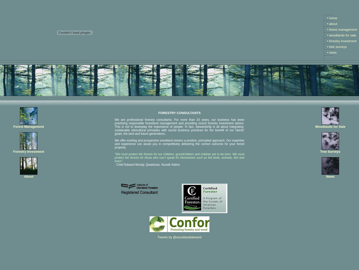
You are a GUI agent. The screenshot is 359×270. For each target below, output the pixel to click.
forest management (343, 29)
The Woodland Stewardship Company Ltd (42, 266)
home (333, 18)
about (333, 24)
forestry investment (343, 41)
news (333, 52)
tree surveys (338, 47)
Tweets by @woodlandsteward (180, 237)
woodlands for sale (342, 35)
